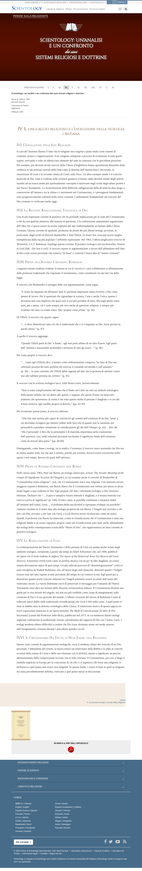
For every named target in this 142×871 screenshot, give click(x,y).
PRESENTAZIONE (34, 87)
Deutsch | (62, 810)
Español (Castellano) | (68, 807)
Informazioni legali (30, 853)
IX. (100, 87)
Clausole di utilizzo (102, 851)
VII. (85, 87)
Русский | (62, 828)
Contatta (43, 853)
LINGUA (118, 2)
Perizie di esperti (97, 9)
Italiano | (61, 817)
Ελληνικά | (62, 814)
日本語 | (23, 821)
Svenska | (23, 831)
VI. (78, 87)
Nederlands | (23, 824)
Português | (25, 828)
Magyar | (63, 821)
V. (72, 87)
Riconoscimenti (80, 9)
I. (48, 87)
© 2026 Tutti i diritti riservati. (41, 851)
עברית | (22, 817)
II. (54, 87)
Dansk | (61, 804)
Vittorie (68, 9)
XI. (113, 87)
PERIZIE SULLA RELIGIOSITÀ (30, 16)
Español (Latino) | (26, 810)
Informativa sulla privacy (81, 851)
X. (107, 87)
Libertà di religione (55, 9)
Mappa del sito (56, 853)
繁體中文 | (23, 804)
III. (60, 87)
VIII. (93, 87)
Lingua (17, 797)
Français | (22, 814)
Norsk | (63, 824)
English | (22, 807)
